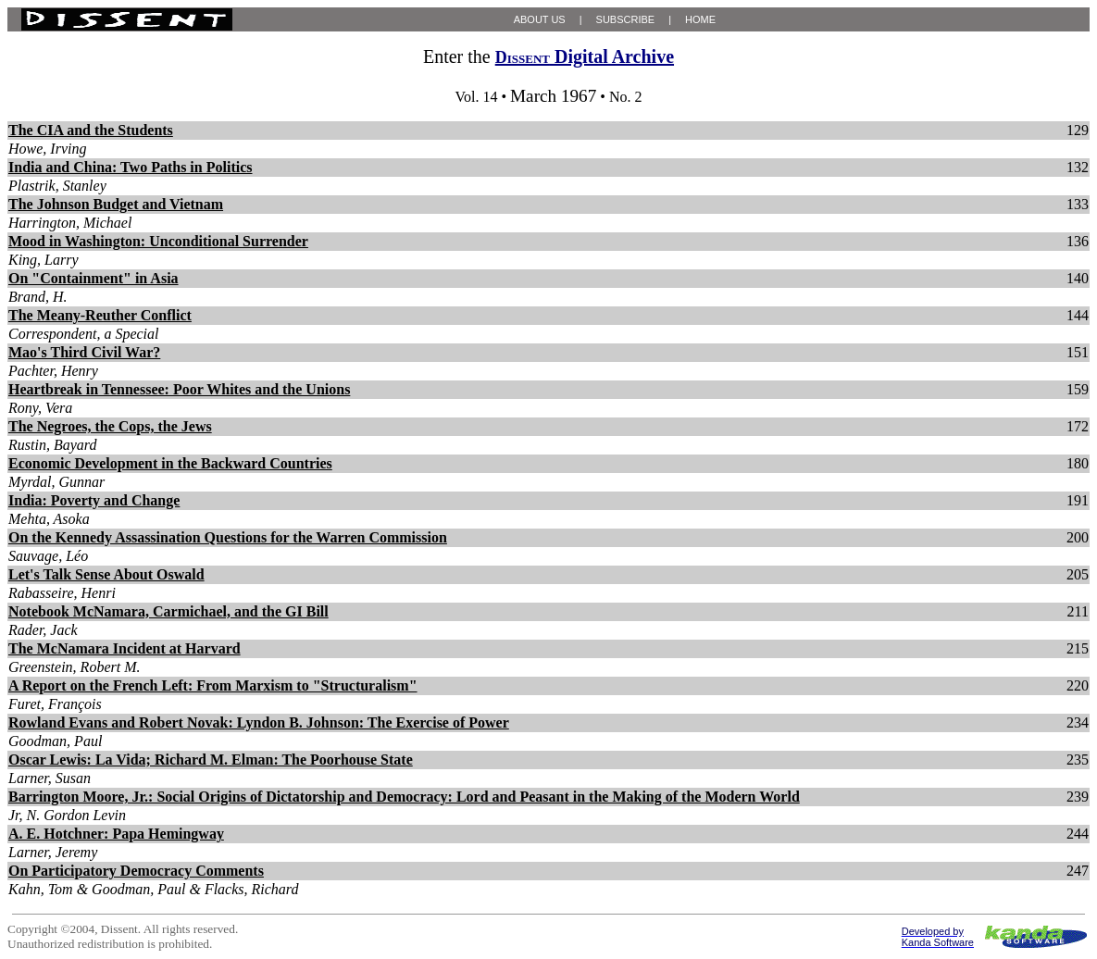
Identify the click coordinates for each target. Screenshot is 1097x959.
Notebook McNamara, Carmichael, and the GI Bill (168, 611)
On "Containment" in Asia (93, 278)
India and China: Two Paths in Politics (130, 167)
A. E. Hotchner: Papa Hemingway (116, 833)
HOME (700, 19)
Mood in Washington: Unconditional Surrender (158, 241)
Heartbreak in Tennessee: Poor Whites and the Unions (179, 389)
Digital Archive (584, 56)
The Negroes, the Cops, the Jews (110, 426)
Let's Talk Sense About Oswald (106, 574)
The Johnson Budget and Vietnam (115, 204)
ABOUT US (540, 19)
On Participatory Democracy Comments (136, 870)
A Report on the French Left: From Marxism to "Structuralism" (213, 685)
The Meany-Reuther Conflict (100, 315)
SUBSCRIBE (625, 19)
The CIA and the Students (90, 130)
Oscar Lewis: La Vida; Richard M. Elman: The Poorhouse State (210, 759)
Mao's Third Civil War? (84, 352)
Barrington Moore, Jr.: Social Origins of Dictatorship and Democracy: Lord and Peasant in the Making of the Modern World (404, 796)
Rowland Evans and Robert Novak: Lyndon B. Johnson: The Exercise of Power (258, 722)
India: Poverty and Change (94, 500)
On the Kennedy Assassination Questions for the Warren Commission (227, 537)
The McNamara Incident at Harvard (124, 648)
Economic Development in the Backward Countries (170, 463)
